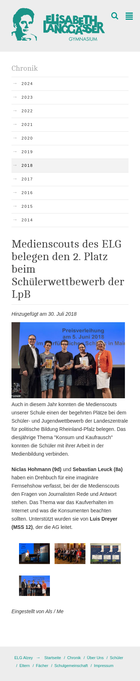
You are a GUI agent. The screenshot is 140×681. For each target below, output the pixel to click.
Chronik (74, 658)
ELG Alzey (23, 658)
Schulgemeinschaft (71, 665)
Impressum (103, 665)
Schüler (116, 658)
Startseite (52, 658)
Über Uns (95, 658)
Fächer (42, 665)
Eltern (24, 665)
